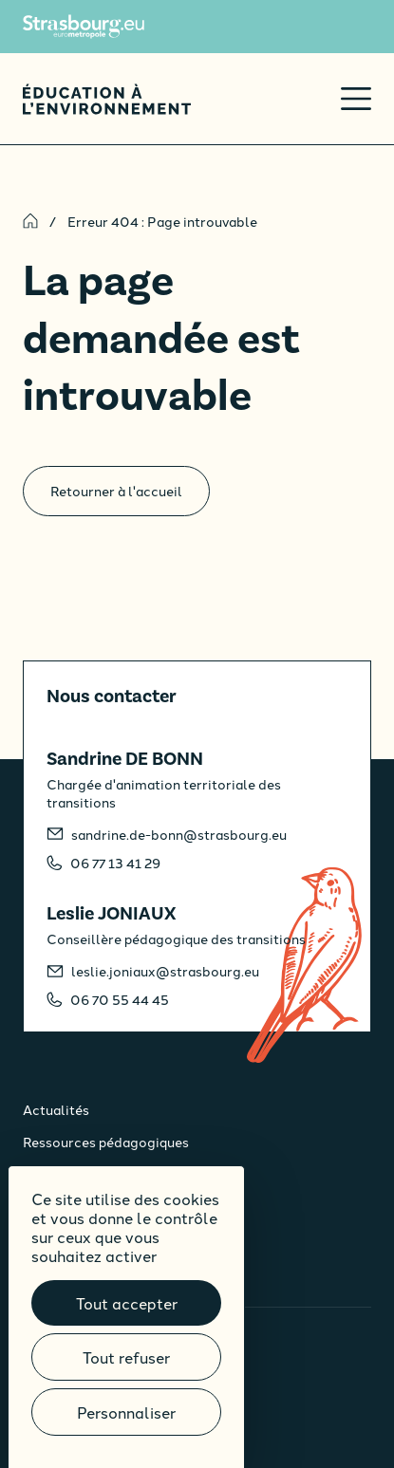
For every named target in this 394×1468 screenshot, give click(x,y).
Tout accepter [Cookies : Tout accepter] (127, 1302)
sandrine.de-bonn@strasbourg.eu (179, 834)
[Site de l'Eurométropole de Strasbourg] (83, 26)
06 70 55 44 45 (119, 999)
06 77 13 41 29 (115, 862)
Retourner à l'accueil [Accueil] (116, 490)
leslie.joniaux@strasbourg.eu (165, 970)
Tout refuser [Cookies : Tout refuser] (126, 1357)
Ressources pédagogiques (106, 1141)
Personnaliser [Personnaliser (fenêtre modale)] (126, 1412)
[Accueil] (107, 99)
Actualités (56, 1109)
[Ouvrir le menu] (356, 98)
